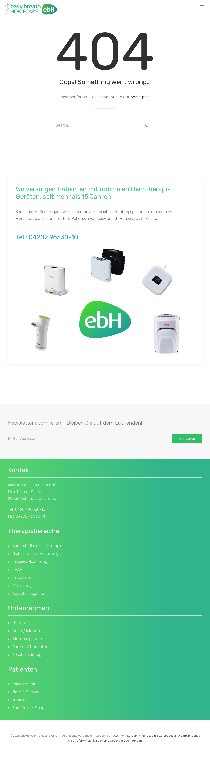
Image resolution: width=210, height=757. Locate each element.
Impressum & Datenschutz (158, 735)
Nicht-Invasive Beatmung (35, 553)
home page (140, 97)
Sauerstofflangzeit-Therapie (37, 545)
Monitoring (22, 585)
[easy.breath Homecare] (31, 9)
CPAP (17, 569)
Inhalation (21, 577)
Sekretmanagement (30, 593)
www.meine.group (125, 735)
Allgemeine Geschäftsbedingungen (118, 740)
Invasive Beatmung (29, 561)
